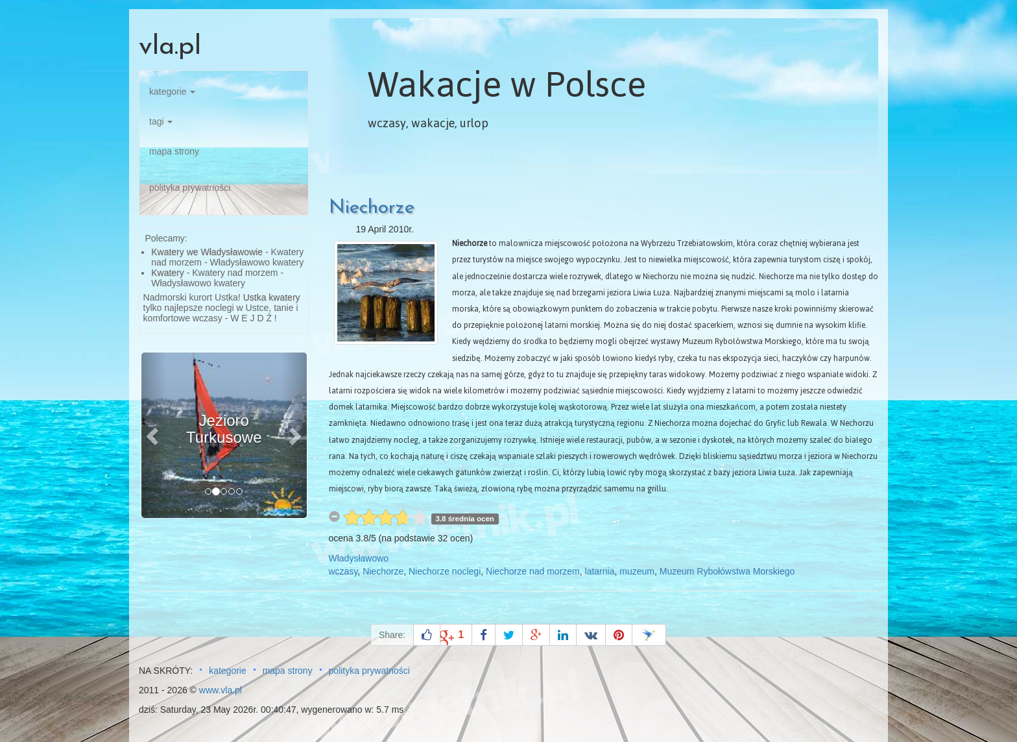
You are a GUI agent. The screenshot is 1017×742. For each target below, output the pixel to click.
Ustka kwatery (271, 297)
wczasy (343, 571)
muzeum (636, 571)
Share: (392, 635)
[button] (153, 435)
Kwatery (167, 272)
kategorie (172, 91)
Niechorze (371, 208)
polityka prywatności (189, 187)
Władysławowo (359, 558)
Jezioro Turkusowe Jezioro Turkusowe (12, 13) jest (224, 466)
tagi (161, 121)
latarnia (600, 571)
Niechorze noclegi (445, 571)
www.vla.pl (220, 690)
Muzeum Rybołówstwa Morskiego (727, 571)
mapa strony (174, 151)
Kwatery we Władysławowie (207, 252)
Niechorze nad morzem (533, 571)
